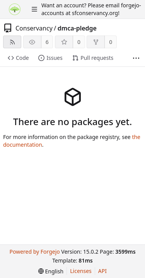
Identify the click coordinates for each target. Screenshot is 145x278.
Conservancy (34, 28)
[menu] (50, 271)
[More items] (136, 58)
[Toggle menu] (34, 9)
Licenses (81, 271)
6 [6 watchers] (47, 42)
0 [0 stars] (78, 42)
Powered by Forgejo (34, 251)
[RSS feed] (12, 42)
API (102, 271)
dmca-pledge (77, 28)
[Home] (15, 9)
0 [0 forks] (110, 42)
